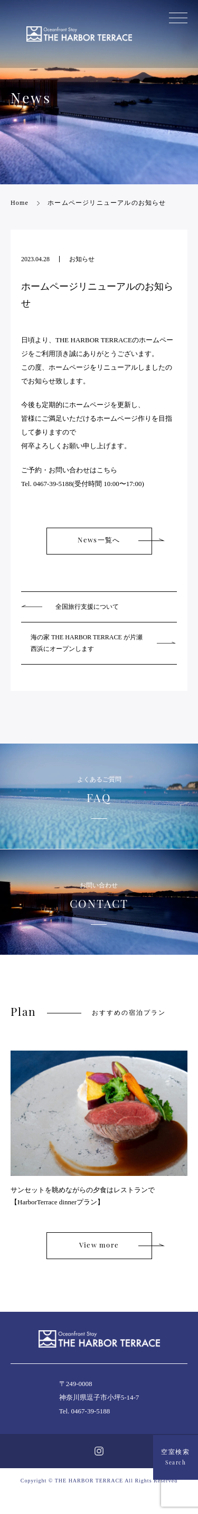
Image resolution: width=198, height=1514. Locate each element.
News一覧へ (99, 540)
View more (99, 1245)
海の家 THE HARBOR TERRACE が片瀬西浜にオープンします (87, 643)
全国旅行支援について (87, 606)
